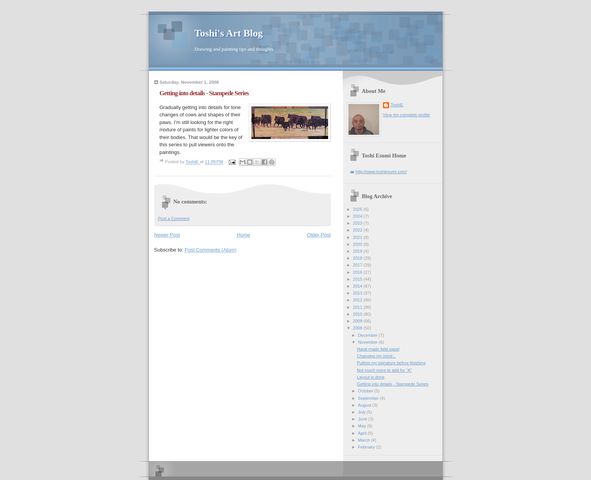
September (369, 398)
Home (243, 235)
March (364, 440)
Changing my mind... (376, 356)
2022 (358, 230)
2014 (358, 286)
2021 (358, 237)
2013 (358, 293)
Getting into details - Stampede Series (392, 384)
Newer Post (167, 235)
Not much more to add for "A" (384, 370)
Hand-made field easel (378, 349)
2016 (358, 272)
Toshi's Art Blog (229, 33)
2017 (358, 265)
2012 (358, 300)
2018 (358, 258)
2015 (358, 279)
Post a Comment (174, 218)
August (365, 405)
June (363, 419)
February (367, 447)
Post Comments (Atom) (210, 250)
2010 (358, 314)
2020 (358, 244)
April (363, 433)
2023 (358, 223)
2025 (358, 209)
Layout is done (371, 377)
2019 (358, 251)
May (362, 426)
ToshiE (397, 105)
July (362, 412)
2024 (358, 216)
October (366, 391)
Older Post (318, 235)
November (368, 342)
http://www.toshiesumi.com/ (381, 171)
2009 (358, 321)
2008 (358, 328)
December (368, 335)
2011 (358, 307)
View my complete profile (406, 115)
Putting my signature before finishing (391, 363)
